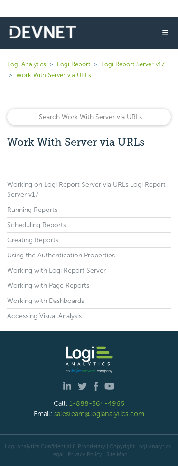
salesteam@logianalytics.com (99, 414)
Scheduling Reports (36, 225)
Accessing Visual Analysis (44, 316)
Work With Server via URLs (53, 75)
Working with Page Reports (48, 286)
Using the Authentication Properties (61, 255)
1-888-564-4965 (96, 403)
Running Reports (32, 210)
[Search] (89, 117)
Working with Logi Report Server (56, 270)
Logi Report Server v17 (133, 64)
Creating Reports (32, 240)
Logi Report (73, 64)
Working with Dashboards (45, 301)
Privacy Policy (85, 454)
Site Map (117, 454)
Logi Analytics (26, 64)
